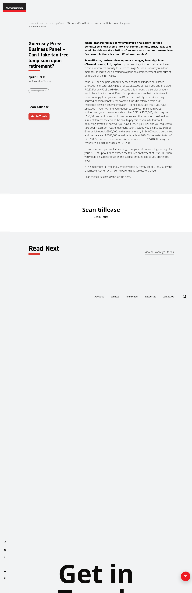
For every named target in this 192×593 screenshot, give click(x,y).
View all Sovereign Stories (159, 252)
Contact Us (166, 7)
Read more (20, 343)
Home (31, 23)
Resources (147, 7)
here (127, 177)
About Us (88, 7)
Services (106, 7)
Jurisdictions (126, 7)
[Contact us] (185, 576)
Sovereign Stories (57, 23)
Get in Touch (39, 116)
